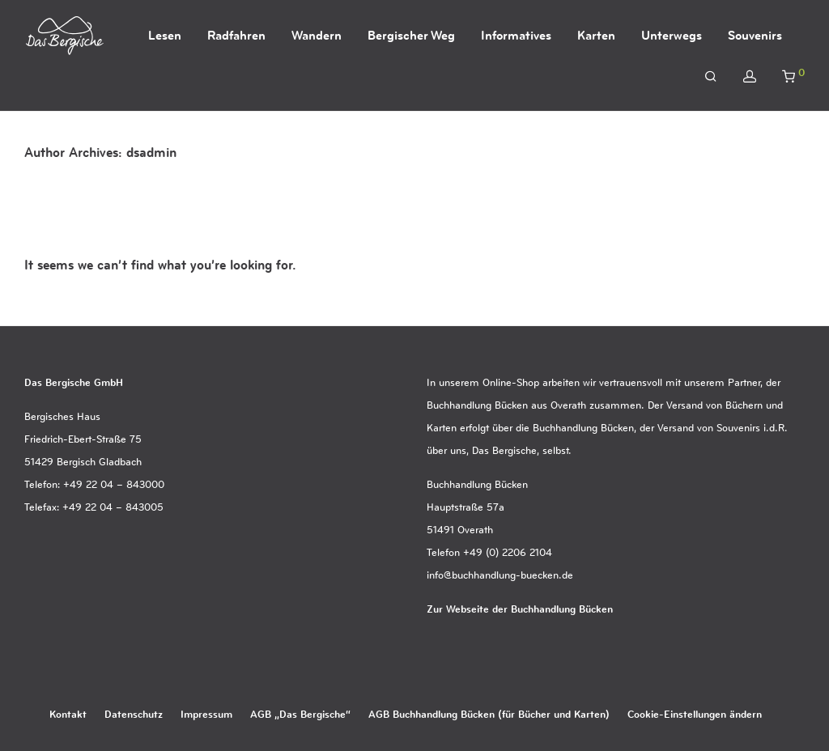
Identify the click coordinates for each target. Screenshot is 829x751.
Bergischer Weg (411, 35)
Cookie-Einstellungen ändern (694, 713)
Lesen (164, 35)
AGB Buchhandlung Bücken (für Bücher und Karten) (489, 713)
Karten (596, 35)
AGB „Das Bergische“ (300, 713)
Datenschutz (133, 713)
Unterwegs (671, 35)
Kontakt (68, 713)
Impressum (206, 713)
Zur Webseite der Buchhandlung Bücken (520, 608)
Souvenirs (755, 35)
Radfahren (236, 35)
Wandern (316, 35)
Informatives (516, 35)
